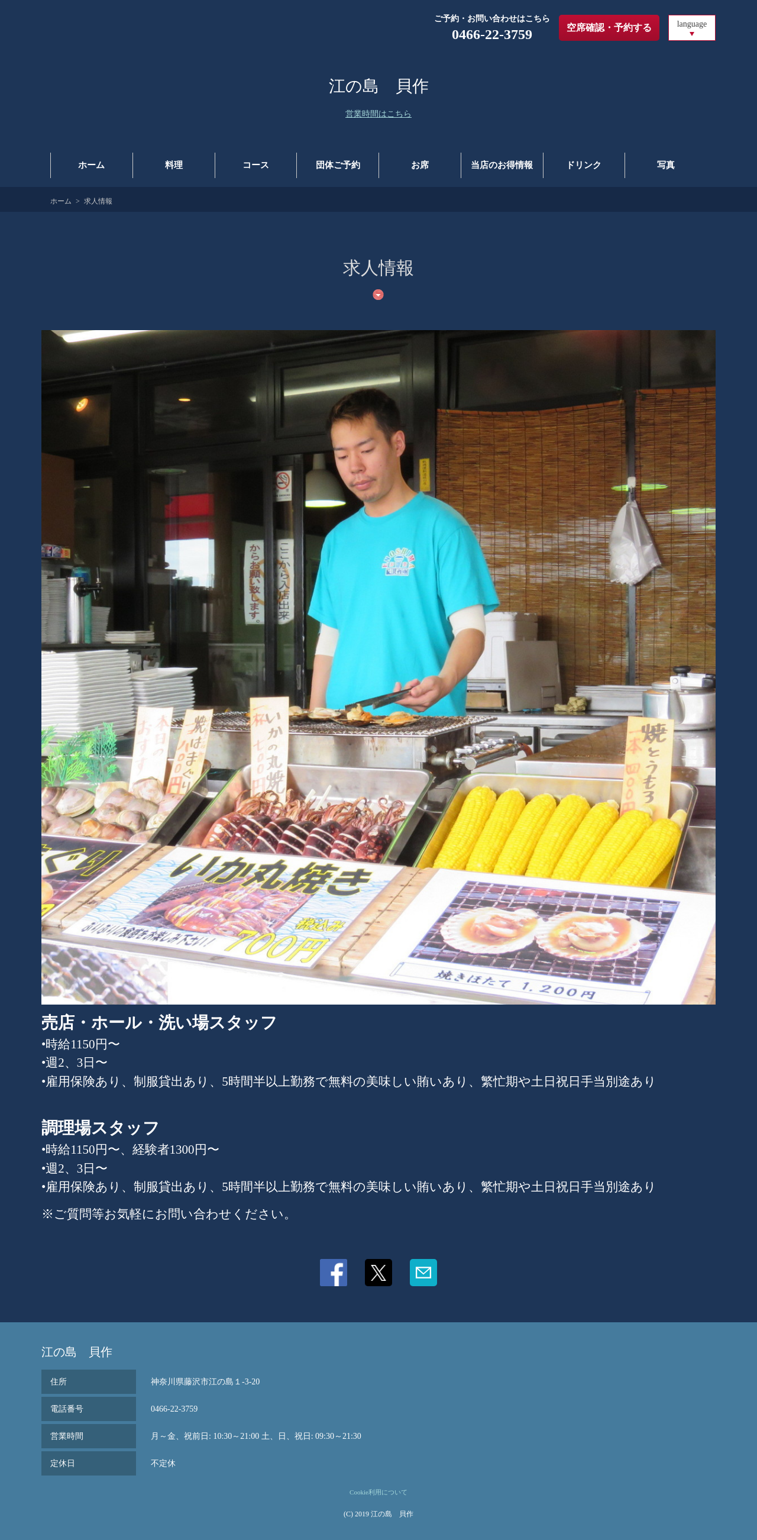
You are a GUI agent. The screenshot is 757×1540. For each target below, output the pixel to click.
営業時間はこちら (378, 113)
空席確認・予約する (609, 27)
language (692, 24)
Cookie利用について (378, 1492)
